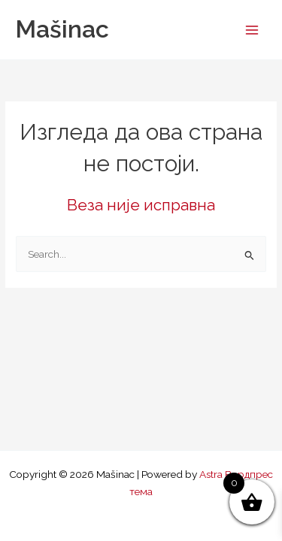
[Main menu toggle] (252, 29)
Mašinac (62, 29)
